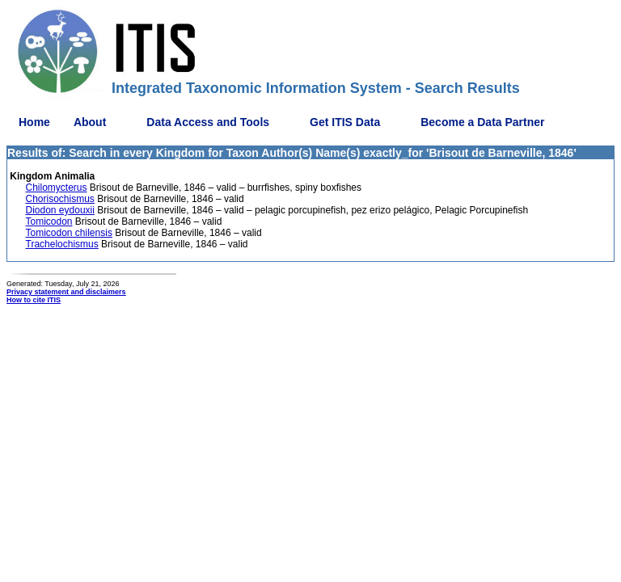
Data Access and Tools (207, 122)
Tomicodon (49, 221)
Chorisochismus (60, 199)
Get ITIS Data (345, 122)
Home (34, 122)
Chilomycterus (56, 187)
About (90, 122)
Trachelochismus (62, 244)
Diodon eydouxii (60, 210)
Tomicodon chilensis (69, 232)
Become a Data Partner (482, 122)
